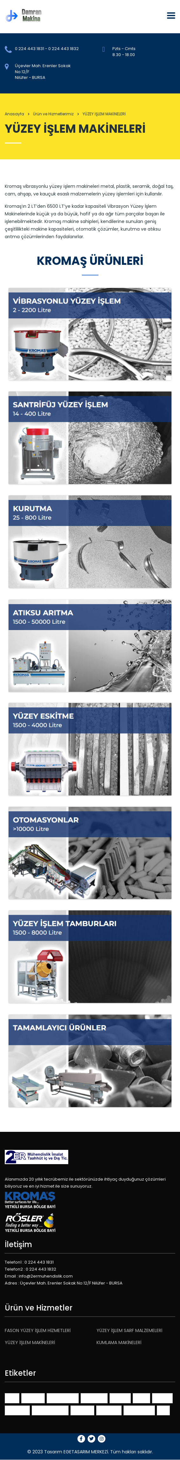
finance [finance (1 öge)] (120, 1398)
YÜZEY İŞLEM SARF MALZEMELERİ (129, 1330)
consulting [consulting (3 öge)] (94, 1398)
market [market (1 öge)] (162, 1398)
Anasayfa (14, 114)
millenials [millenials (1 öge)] (17, 1410)
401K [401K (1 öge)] (12, 1398)
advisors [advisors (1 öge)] (33, 1398)
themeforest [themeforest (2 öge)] (139, 1410)
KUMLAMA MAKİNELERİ (119, 1342)
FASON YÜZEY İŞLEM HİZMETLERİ (37, 1330)
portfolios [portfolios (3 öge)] (109, 1410)
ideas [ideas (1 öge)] (141, 1398)
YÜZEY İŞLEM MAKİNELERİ (30, 1342)
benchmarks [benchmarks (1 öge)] (63, 1398)
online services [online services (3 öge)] (50, 1410)
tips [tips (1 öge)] (163, 1410)
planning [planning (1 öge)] (82, 1410)
